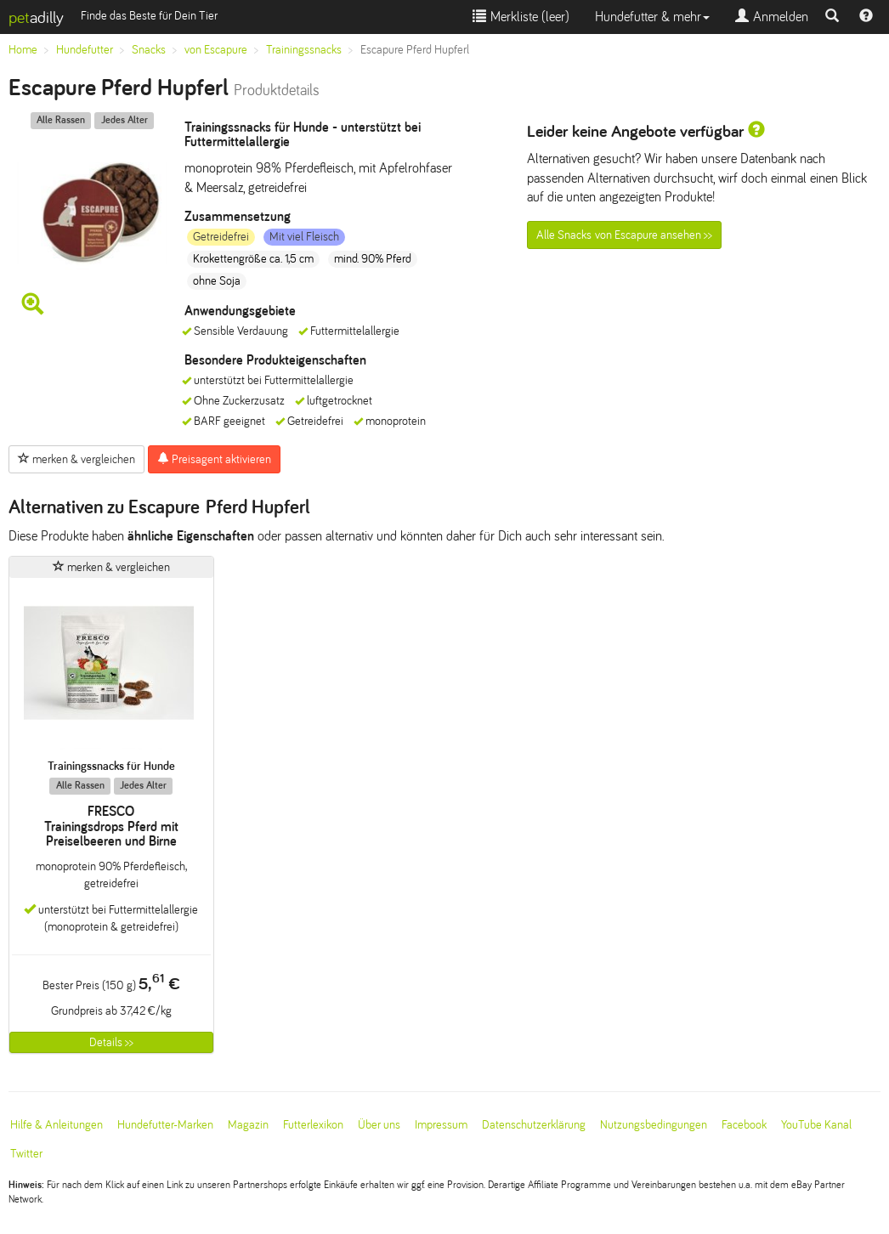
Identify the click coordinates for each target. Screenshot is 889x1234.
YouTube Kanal (816, 1124)
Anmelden (771, 16)
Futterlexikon (313, 1124)
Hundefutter (84, 49)
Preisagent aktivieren (214, 459)
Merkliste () (521, 16)
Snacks (149, 49)
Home (22, 49)
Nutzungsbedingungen (653, 1124)
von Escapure (215, 49)
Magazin (248, 1124)
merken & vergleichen (76, 459)
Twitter (26, 1153)
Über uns (379, 1124)
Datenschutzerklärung (534, 1124)
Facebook (744, 1124)
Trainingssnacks (304, 49)
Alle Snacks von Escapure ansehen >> (624, 235)
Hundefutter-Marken (165, 1124)
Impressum (441, 1124)
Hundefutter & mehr (652, 16)
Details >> (111, 1042)
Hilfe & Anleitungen (56, 1124)
